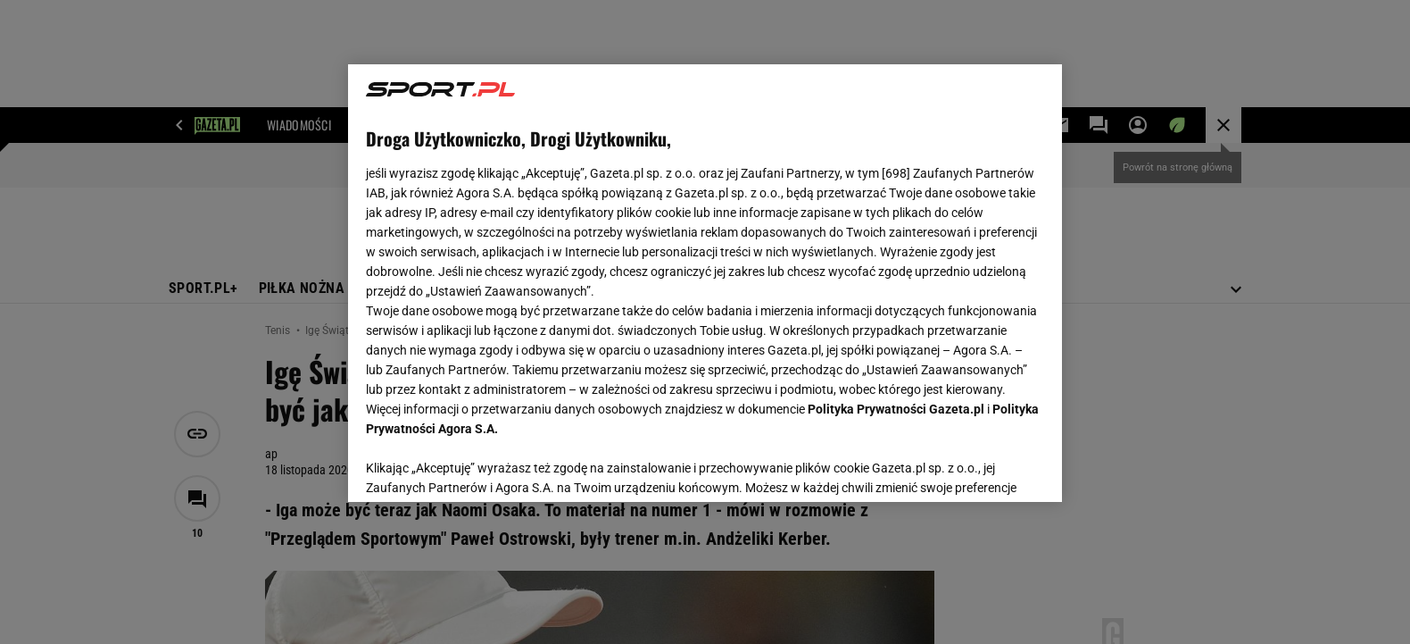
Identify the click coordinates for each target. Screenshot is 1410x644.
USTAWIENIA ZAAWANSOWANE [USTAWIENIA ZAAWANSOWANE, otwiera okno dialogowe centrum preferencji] (482, 466)
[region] (705, 283)
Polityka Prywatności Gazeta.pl (896, 409)
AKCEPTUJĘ (983, 467)
